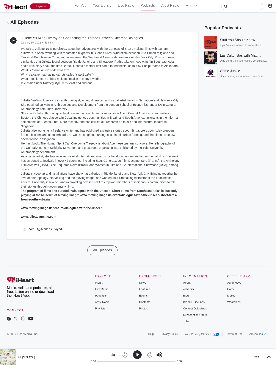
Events (143, 295)
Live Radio (126, 5)
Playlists (100, 308)
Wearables (234, 302)
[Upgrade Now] (40, 6)
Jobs (186, 321)
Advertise (189, 289)
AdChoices (257, 333)
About (186, 282)
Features (144, 289)
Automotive (234, 282)
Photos (143, 308)
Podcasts (148, 5)
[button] (29, 229)
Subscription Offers (195, 315)
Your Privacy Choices (202, 334)
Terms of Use (234, 333)
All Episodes (24, 22)
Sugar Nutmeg (26, 357)
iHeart (99, 282)
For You (80, 5)
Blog (186, 295)
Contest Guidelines (195, 308)
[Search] (242, 6)
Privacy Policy (169, 333)
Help (151, 333)
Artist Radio (170, 5)
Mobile (231, 295)
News (142, 282)
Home (231, 289)
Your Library (102, 5)
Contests (144, 302)
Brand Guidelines (194, 302)
